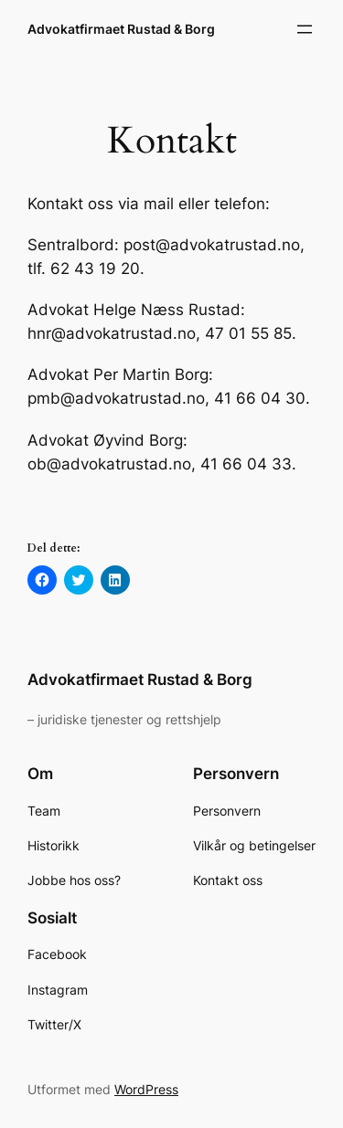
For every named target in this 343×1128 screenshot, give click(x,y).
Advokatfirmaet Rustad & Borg (121, 29)
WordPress (146, 1089)
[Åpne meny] (305, 29)
